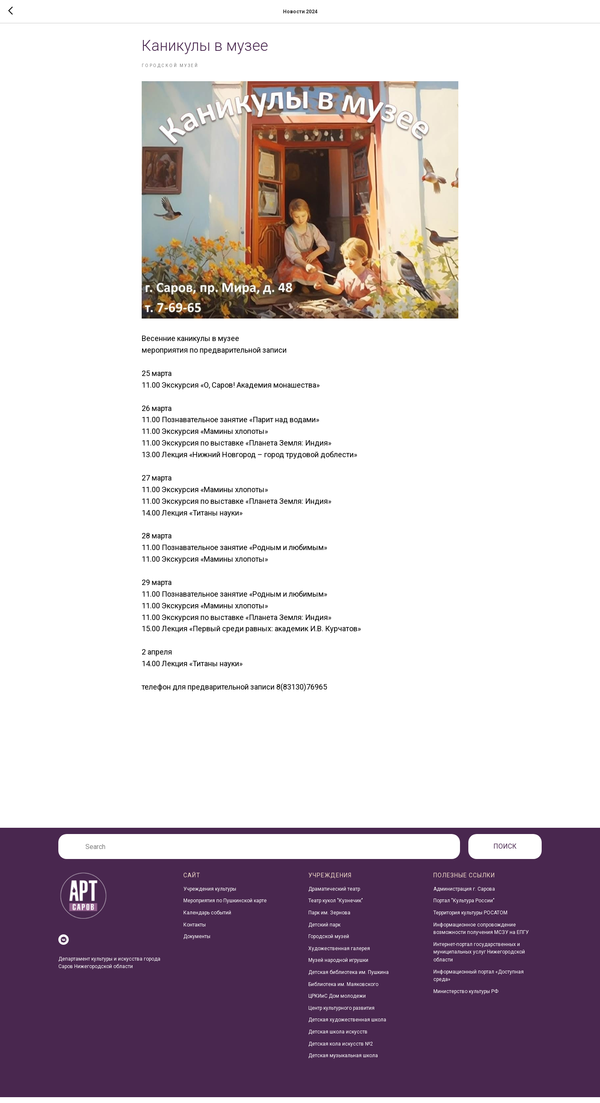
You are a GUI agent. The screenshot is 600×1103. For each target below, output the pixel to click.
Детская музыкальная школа (343, 1061)
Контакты (194, 931)
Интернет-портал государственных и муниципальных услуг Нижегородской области (479, 958)
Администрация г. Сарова (464, 895)
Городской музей (328, 942)
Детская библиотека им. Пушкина (348, 978)
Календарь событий (207, 918)
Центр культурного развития (341, 1014)
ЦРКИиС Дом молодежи (337, 1002)
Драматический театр (334, 895)
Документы (196, 942)
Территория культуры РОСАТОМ (470, 918)
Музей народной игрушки (338, 966)
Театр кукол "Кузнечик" (335, 907)
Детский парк (324, 931)
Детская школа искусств (338, 1038)
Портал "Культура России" (464, 907)
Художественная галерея (339, 954)
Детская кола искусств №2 (340, 1050)
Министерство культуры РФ (465, 997)
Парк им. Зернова (329, 918)
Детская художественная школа (347, 1026)
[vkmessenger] (63, 945)
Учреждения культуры (209, 895)
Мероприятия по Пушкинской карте (225, 907)
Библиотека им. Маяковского (343, 990)
